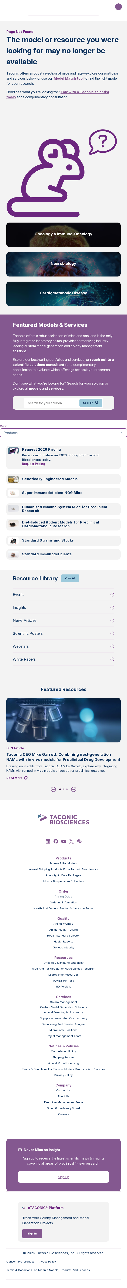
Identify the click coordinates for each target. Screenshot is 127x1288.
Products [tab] (11, 433)
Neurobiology (63, 263)
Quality (63, 918)
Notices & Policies (63, 1046)
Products (63, 858)
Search (91, 403)
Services (63, 997)
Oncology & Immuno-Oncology (63, 234)
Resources (63, 957)
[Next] (72, 789)
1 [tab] (60, 789)
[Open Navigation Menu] (118, 6)
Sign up (63, 1177)
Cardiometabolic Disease (63, 293)
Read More (14, 778)
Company (63, 1085)
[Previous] (54, 789)
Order (64, 891)
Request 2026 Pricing (41, 449)
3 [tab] (67, 789)
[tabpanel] (63, 505)
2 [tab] (63, 789)
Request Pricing (33, 464)
